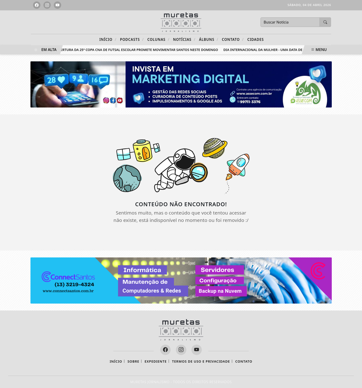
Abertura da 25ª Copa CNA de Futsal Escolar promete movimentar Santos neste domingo (138, 50)
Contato (233, 39)
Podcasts (132, 39)
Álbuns (208, 39)
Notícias (184, 39)
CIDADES (255, 39)
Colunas (158, 39)
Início (107, 39)
